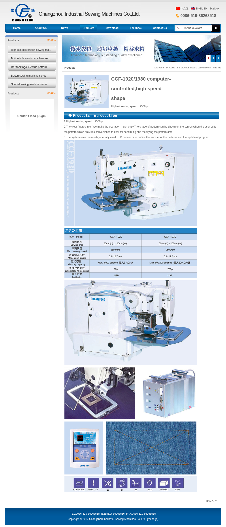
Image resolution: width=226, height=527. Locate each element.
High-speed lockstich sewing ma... (31, 49)
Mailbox (214, 8)
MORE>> (51, 40)
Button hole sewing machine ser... (31, 58)
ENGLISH (201, 8)
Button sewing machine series (28, 75)
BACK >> (211, 500)
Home (161, 67)
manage (152, 519)
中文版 (184, 8)
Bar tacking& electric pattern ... (30, 67)
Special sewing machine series (29, 84)
